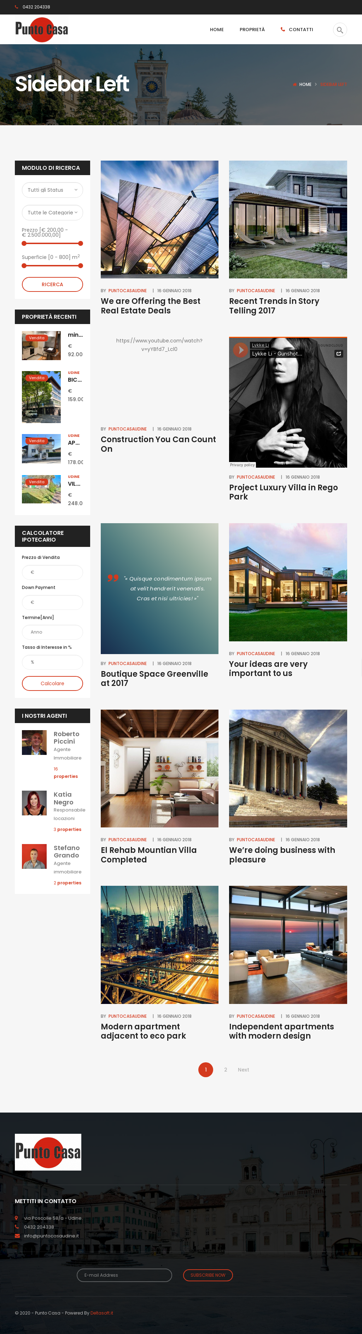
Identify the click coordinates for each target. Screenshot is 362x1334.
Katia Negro (64, 798)
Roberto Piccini (67, 737)
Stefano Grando (67, 851)
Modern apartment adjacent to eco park (143, 1031)
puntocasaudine (128, 291)
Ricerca (52, 284)
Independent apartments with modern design (281, 1031)
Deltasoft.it (101, 1313)
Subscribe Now (208, 1275)
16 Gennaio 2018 (174, 291)
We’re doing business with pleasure (282, 855)
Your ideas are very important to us (268, 669)
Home (305, 84)
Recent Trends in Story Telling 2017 (274, 306)
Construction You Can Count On (158, 444)
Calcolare (52, 683)
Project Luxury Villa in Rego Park (283, 492)
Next (243, 1069)
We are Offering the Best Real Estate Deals (150, 306)
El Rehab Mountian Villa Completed (149, 855)
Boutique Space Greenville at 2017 (154, 679)
